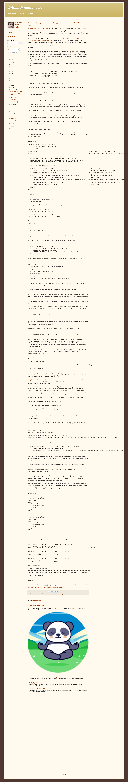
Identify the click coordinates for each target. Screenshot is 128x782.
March (12, 116)
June (12, 109)
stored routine (57, 603)
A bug (29, 386)
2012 (10, 80)
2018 (10, 69)
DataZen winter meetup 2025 (36, 614)
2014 (10, 78)
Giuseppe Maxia (58, 593)
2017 (10, 71)
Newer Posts (31, 607)
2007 (10, 126)
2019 (10, 66)
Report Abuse (11, 36)
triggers (74, 52)
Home (58, 607)
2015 (10, 76)
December (13, 90)
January (13, 121)
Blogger (67, 775)
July (12, 107)
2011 (10, 83)
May (12, 111)
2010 (10, 85)
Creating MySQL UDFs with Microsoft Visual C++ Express (45, 698)
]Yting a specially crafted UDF (46, 44)
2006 (10, 128)
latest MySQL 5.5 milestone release (39, 28)
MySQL (47, 603)
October (13, 99)
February (13, 118)
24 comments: (42, 601)
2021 (10, 64)
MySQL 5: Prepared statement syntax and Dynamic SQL (43, 686)
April (12, 114)
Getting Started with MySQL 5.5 (78, 593)
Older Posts (85, 607)
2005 (10, 131)
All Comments (12, 52)
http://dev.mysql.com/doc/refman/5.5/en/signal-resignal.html (45, 596)
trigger (62, 603)
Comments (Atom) (39, 609)
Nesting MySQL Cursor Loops (36, 692)
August (12, 104)
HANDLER (49, 307)
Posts (10, 49)
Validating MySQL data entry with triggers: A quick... (16, 93)
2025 (10, 59)
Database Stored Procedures (38, 603)
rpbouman (19, 22)
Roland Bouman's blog (25, 7)
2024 (10, 62)
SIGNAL (84, 28)
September (13, 102)
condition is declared (33, 288)
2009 (10, 88)
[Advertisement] (107, 30)
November (13, 97)
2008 (10, 124)
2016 (10, 73)
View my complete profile (17, 26)
